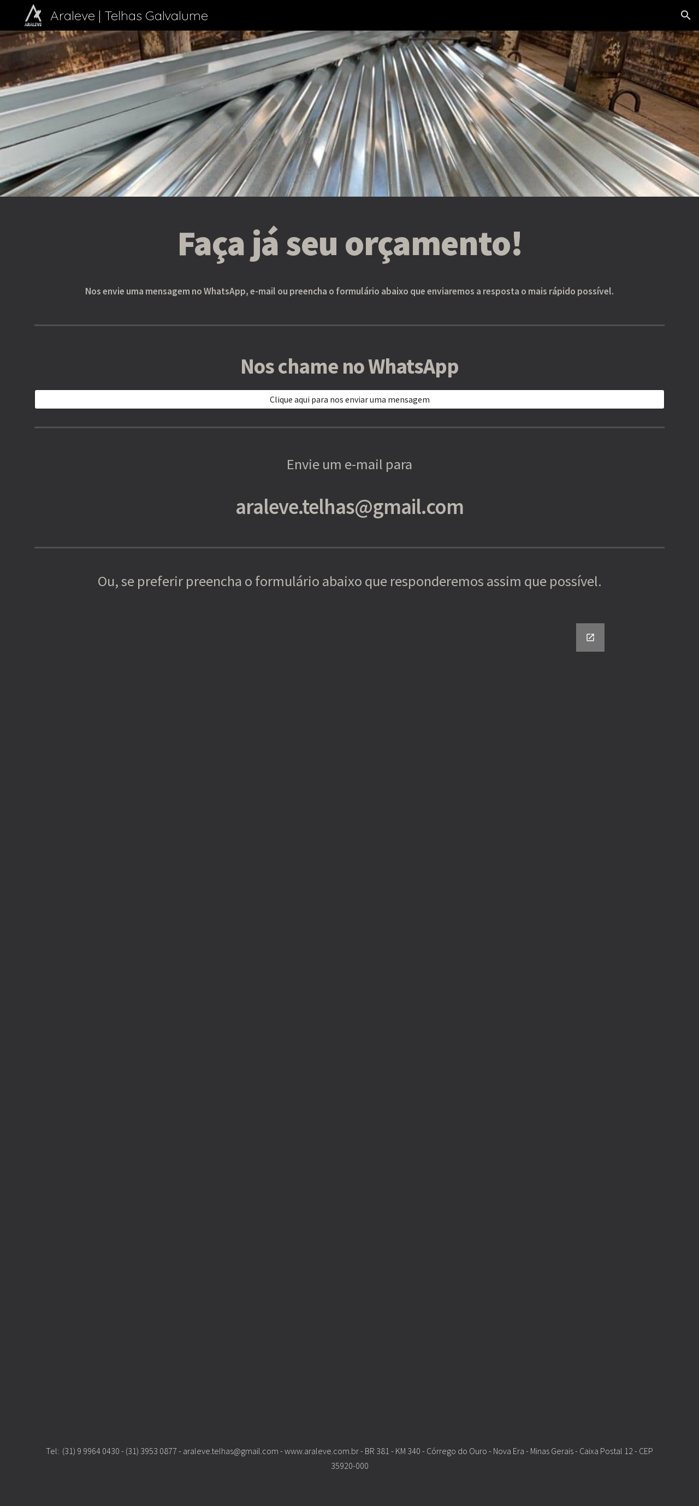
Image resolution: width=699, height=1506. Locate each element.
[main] (349, 242)
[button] (686, 15)
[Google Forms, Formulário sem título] (349, 1010)
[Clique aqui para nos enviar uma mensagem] (349, 399)
